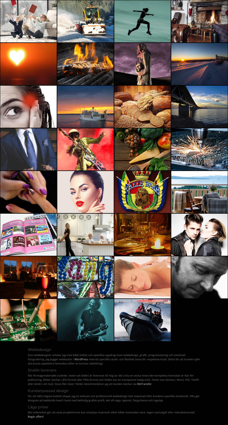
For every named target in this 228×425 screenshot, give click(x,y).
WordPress (81, 359)
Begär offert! (36, 416)
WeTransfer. (144, 384)
